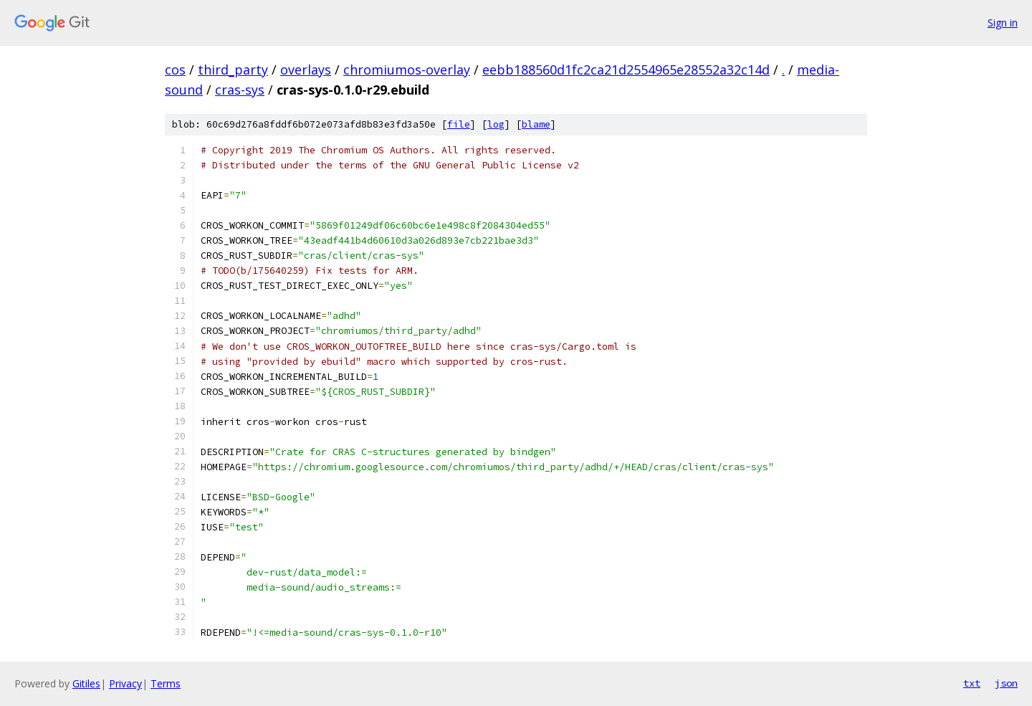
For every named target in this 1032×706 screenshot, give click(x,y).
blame (536, 124)
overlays (305, 69)
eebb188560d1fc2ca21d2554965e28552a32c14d (626, 69)
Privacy (125, 683)
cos (175, 69)
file (458, 124)
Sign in (1003, 22)
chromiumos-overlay (406, 69)
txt (971, 683)
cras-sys (239, 89)
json (1006, 683)
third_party (233, 69)
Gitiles (86, 683)
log (496, 124)
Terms (165, 683)
